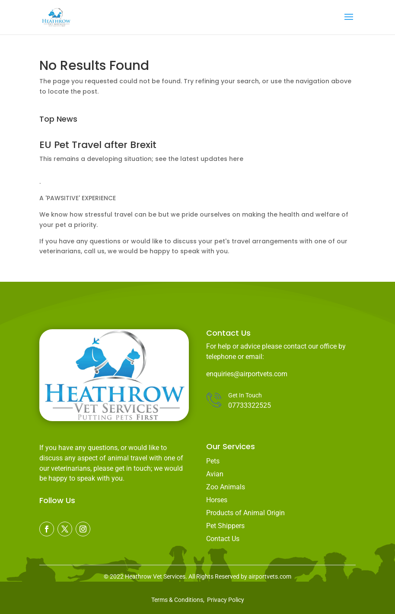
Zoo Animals (225, 487)
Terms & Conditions (177, 599)
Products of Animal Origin (245, 513)
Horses (216, 500)
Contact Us (222, 539)
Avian (214, 474)
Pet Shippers (225, 526)
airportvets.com (269, 576)
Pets (213, 461)
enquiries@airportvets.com (246, 374)
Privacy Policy (225, 599)
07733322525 (249, 405)
